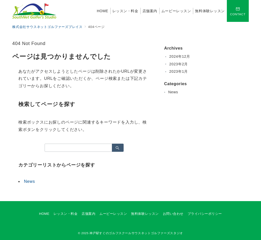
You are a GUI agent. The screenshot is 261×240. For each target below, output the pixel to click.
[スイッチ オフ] (238, 11)
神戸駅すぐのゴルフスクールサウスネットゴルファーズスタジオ (136, 233)
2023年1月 (178, 71)
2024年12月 (179, 56)
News (29, 181)
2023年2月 (178, 64)
